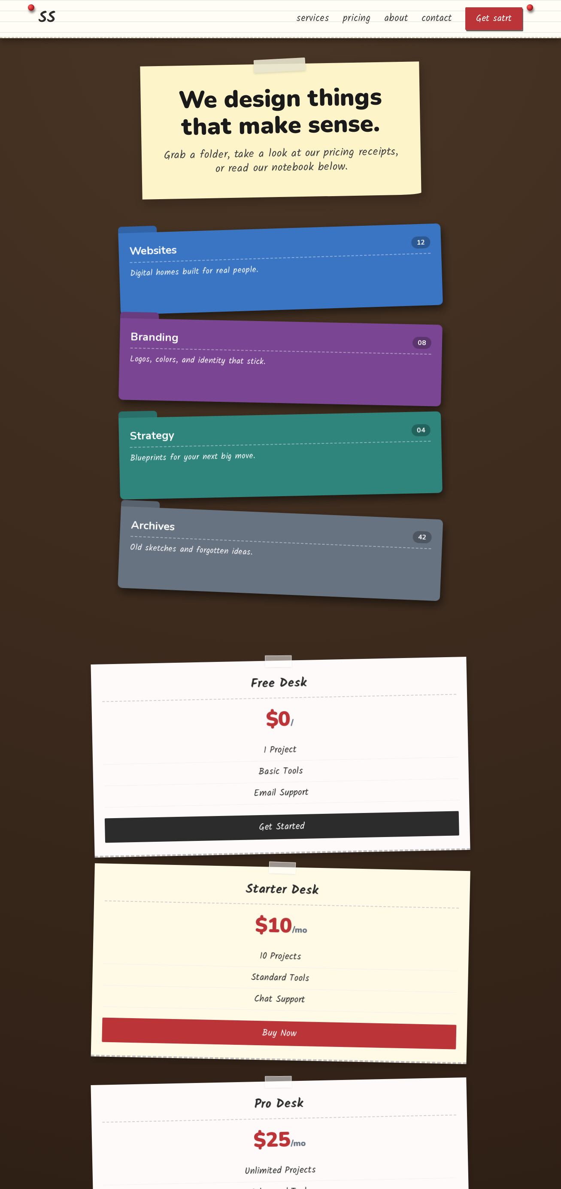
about (396, 18)
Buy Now (278, 631)
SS (47, 18)
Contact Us (278, 842)
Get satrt (494, 19)
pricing (356, 18)
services (312, 18)
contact (437, 18)
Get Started (146, 638)
